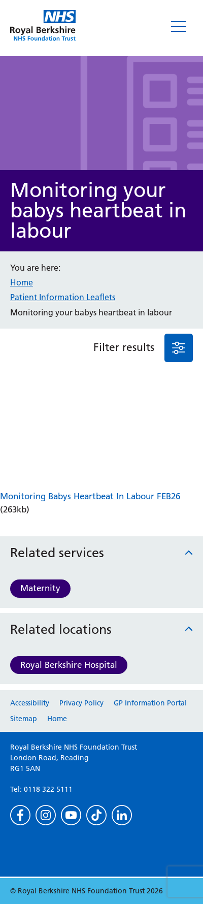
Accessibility (29, 702)
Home (21, 282)
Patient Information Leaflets (62, 297)
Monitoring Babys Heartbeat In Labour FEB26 (90, 496)
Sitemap (23, 718)
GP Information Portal (150, 702)
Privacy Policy (81, 702)
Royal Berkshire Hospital (68, 665)
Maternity (40, 588)
